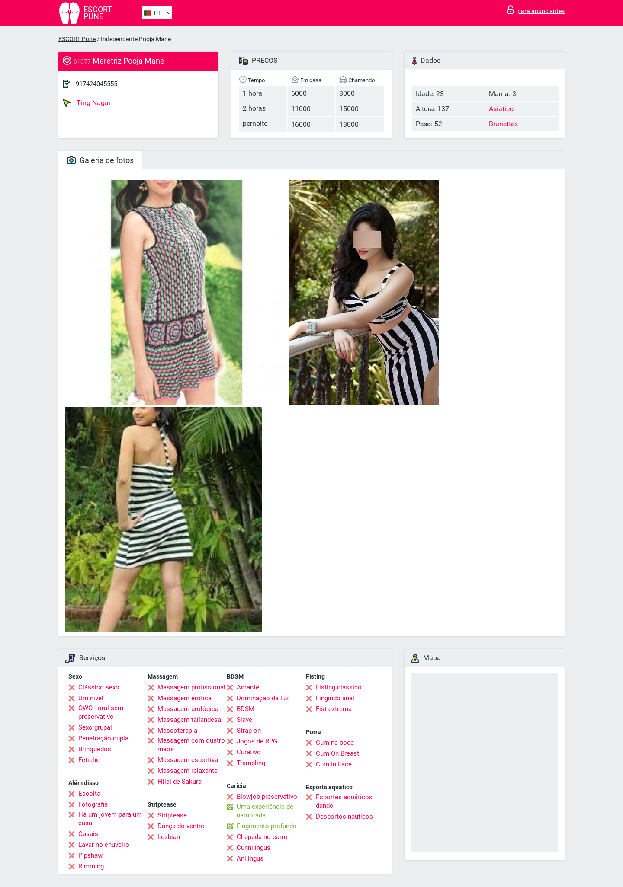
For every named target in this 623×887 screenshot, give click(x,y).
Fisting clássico (339, 687)
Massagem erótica (184, 698)
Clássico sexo (98, 687)
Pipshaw (90, 855)
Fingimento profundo (267, 826)
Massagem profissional (191, 687)
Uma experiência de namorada (265, 811)
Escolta (89, 794)
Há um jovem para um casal (110, 818)
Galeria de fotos (100, 160)
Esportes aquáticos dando (344, 801)
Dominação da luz (263, 698)
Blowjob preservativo (267, 797)
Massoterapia (177, 730)
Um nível (90, 698)
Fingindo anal (335, 698)
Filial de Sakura (179, 781)
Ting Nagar (87, 103)
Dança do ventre (180, 826)
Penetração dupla (103, 738)
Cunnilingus (253, 848)
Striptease (172, 815)
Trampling (251, 763)
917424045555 (96, 84)
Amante (248, 687)
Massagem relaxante (187, 771)
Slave (244, 720)
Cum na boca (335, 743)
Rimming (91, 866)
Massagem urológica (187, 709)
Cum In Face (334, 764)
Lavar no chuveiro (103, 845)
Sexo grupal (95, 727)
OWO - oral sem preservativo (100, 712)
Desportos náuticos (344, 816)
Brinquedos (94, 749)
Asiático (501, 109)
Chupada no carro (262, 837)
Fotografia (93, 804)
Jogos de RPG (257, 741)
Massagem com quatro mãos (191, 745)
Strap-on (249, 730)
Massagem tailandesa (189, 720)
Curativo (249, 752)
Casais (88, 834)
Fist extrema (334, 709)
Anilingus (250, 858)
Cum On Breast (337, 753)
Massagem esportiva (187, 760)
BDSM (245, 709)
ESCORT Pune (77, 38)
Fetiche (89, 760)
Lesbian (168, 837)
